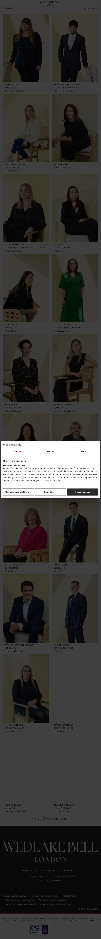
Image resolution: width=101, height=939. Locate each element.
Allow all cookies (82, 492)
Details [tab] (50, 451)
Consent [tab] (18, 451)
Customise (50, 492)
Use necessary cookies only (18, 492)
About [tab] (83, 451)
